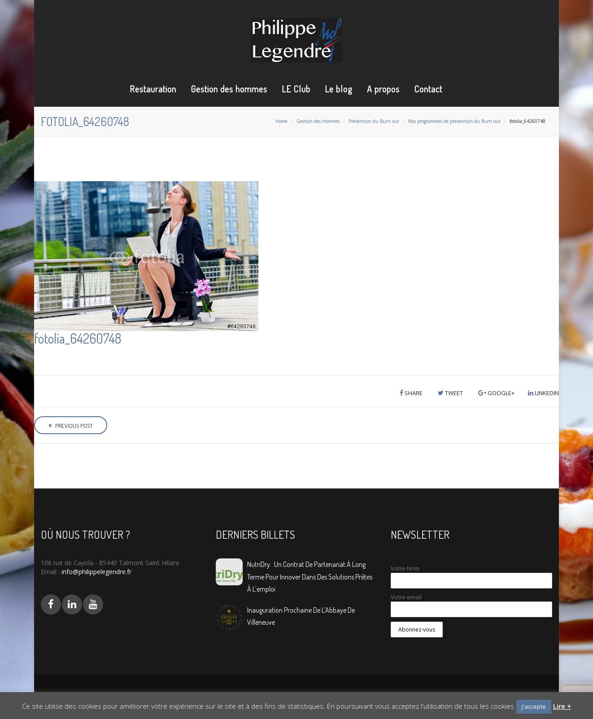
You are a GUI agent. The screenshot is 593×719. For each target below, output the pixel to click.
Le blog (339, 89)
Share (411, 393)
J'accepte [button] (534, 706)
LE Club (296, 89)
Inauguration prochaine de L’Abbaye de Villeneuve (301, 616)
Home (281, 121)
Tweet (450, 393)
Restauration (153, 89)
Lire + (562, 706)
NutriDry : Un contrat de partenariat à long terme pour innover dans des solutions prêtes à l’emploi (309, 576)
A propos (383, 89)
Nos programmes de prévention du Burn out (454, 121)
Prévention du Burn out (374, 121)
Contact (428, 89)
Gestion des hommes (229, 89)
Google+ (496, 393)
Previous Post (70, 425)
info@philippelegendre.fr (95, 571)
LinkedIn (543, 393)
